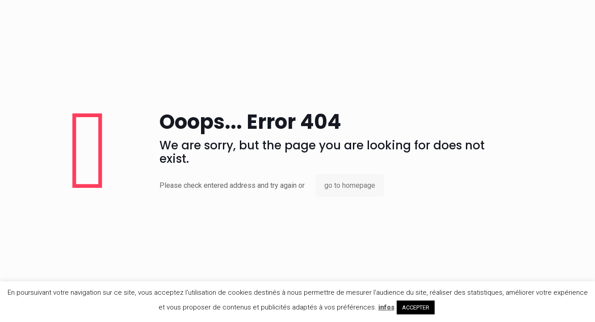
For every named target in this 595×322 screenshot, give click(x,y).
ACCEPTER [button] (415, 307)
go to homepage (349, 185)
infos (386, 307)
